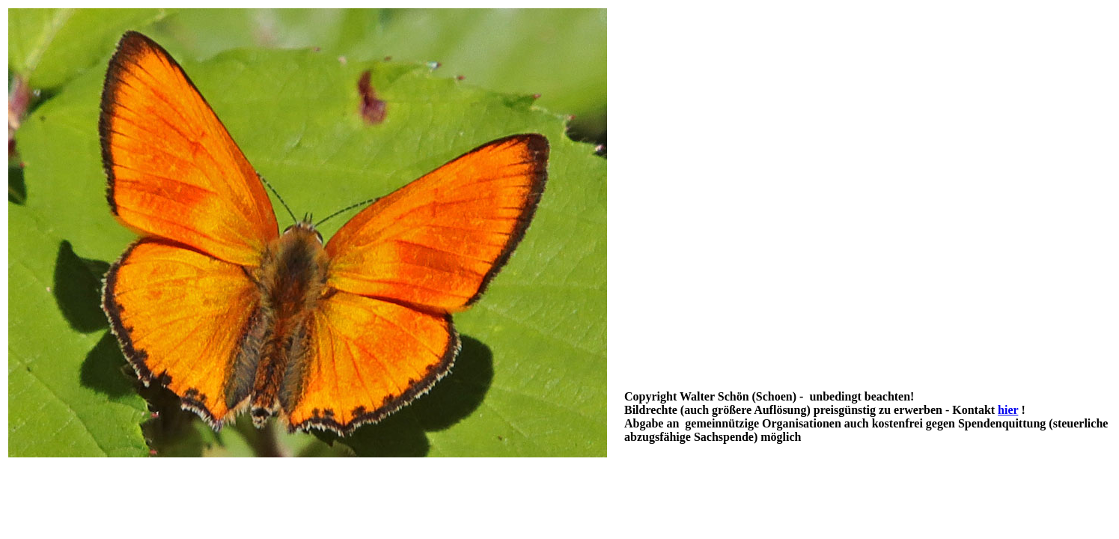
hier (1008, 410)
